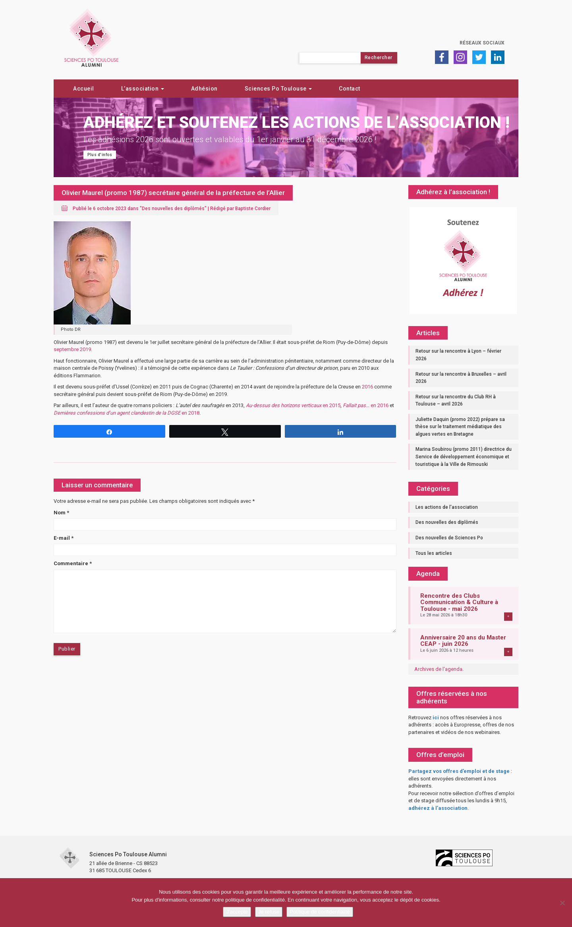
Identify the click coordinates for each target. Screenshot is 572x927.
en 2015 (293, 405)
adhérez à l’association (438, 808)
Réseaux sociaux (482, 43)
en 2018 (126, 413)
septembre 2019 (72, 349)
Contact (349, 88)
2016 (367, 387)
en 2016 (365, 405)
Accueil (83, 88)
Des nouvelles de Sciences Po (449, 538)
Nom (61, 513)
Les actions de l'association (446, 507)
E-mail (63, 538)
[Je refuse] (562, 903)
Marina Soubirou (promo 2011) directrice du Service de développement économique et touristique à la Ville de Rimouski (463, 456)
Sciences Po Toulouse (278, 88)
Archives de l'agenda (438, 669)
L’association (142, 88)
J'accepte (237, 912)
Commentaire (73, 563)
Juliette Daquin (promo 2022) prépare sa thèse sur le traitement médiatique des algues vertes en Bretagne (460, 427)
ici (436, 717)
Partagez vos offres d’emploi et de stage (459, 771)
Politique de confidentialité (320, 912)
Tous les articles (433, 553)
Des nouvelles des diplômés (173, 208)
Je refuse (268, 912)
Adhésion (204, 88)
